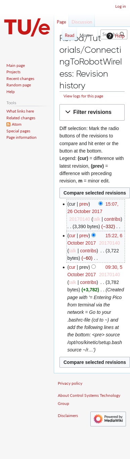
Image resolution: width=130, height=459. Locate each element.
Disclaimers (68, 415)
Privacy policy (70, 383)
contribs (112, 219)
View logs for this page (83, 95)
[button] (92, 112)
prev (83, 204)
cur (72, 235)
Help (115, 36)
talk (96, 219)
